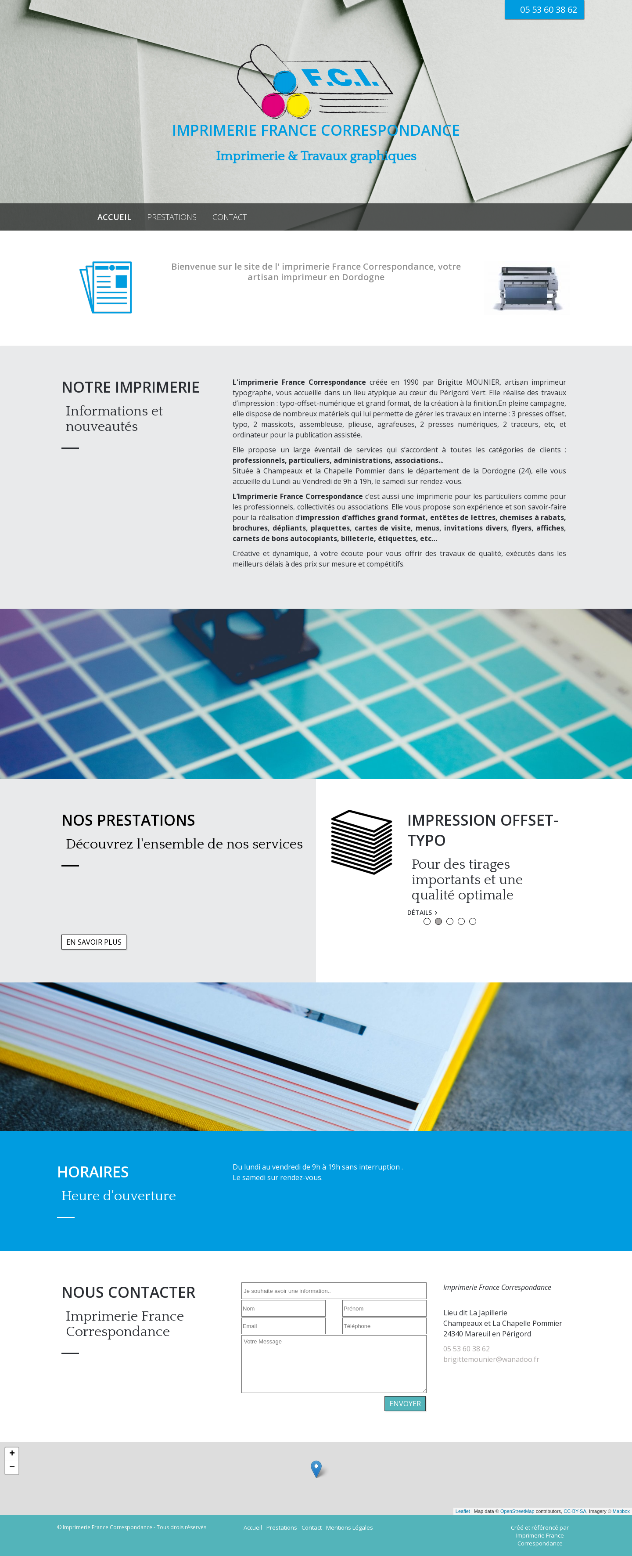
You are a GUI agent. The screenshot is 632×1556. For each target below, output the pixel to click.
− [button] (12, 1467)
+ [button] (12, 1454)
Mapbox (621, 1511)
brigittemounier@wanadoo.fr (491, 1359)
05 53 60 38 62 (466, 1349)
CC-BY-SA (575, 1511)
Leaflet (463, 1511)
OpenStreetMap (517, 1511)
